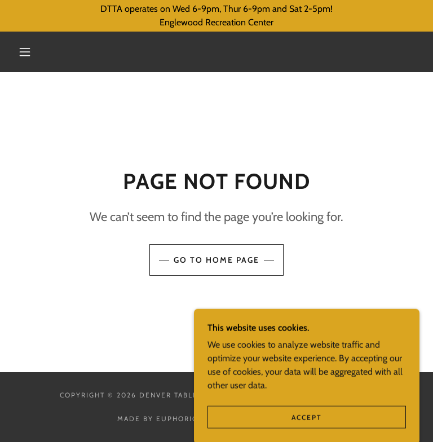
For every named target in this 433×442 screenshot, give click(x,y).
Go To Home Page (216, 260)
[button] (25, 52)
